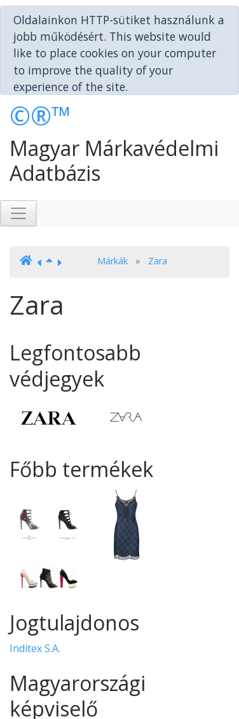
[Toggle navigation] (18, 169)
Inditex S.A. (35, 604)
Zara (157, 216)
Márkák (112, 216)
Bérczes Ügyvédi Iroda (63, 690)
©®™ (40, 71)
